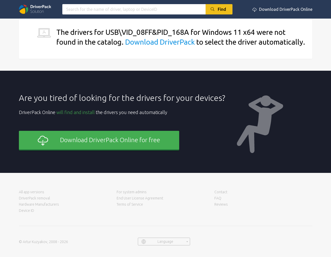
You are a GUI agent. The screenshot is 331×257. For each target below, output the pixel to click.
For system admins (132, 192)
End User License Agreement (140, 198)
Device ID (26, 210)
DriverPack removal (34, 198)
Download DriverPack (160, 42)
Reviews (221, 204)
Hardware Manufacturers (39, 204)
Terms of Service (130, 204)
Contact (220, 192)
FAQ (217, 198)
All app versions (31, 192)
